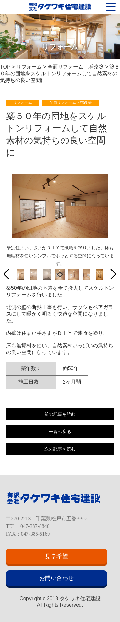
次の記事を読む (60, 448)
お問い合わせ (56, 578)
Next (111, 274)
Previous (9, 274)
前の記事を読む (60, 414)
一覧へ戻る (60, 431)
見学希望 (56, 556)
